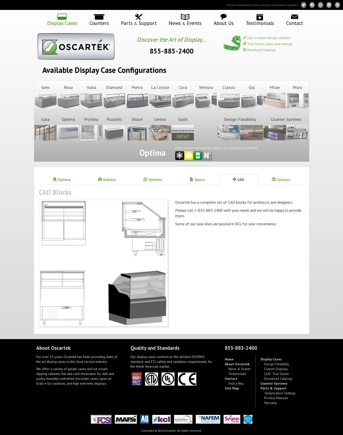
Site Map (232, 388)
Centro (160, 129)
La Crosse (160, 97)
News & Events (239, 369)
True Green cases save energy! (268, 44)
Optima (68, 129)
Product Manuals (276, 398)
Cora (182, 97)
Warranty (270, 403)
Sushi (182, 129)
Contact (294, 23)
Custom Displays (276, 369)
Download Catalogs (259, 50)
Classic (228, 97)
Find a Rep (236, 383)
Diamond (114, 97)
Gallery (107, 179)
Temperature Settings (280, 393)
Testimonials (260, 23)
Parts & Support (273, 388)
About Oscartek (237, 364)
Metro (137, 97)
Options (153, 179)
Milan (274, 97)
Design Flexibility (240, 129)
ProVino (91, 129)
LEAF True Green (276, 374)
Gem (45, 97)
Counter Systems (286, 129)
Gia (251, 97)
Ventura (205, 97)
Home (229, 359)
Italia (91, 97)
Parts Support (139, 23)
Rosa (68, 97)
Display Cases (62, 23)
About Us (224, 23)
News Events (185, 23)
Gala (45, 129)
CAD (238, 179)
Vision (137, 129)
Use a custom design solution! (267, 38)
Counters (99, 23)
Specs (197, 179)
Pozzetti (114, 129)
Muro (297, 97)
